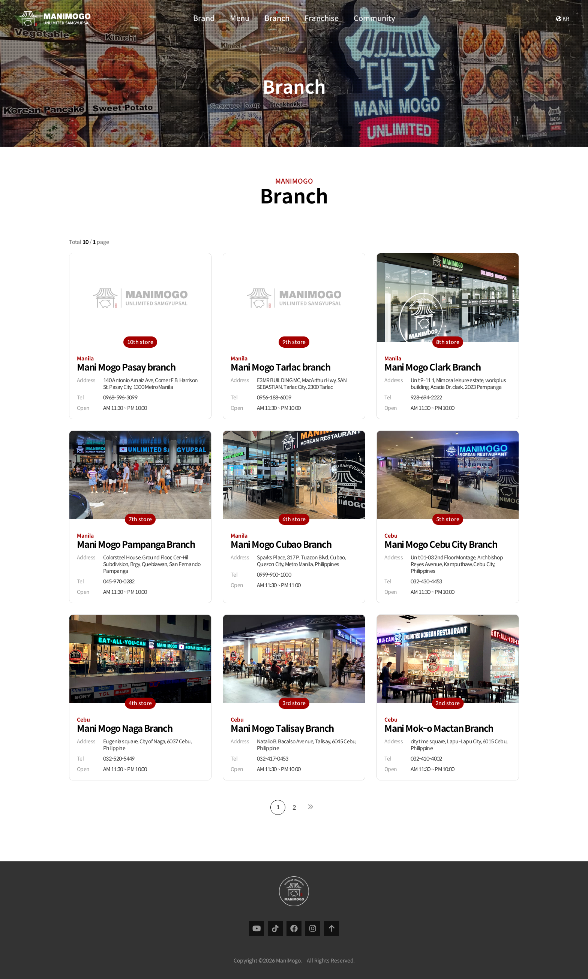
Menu (239, 17)
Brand (204, 17)
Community (374, 17)
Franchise (321, 17)
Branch (277, 17)
